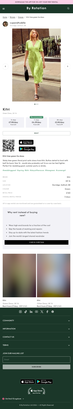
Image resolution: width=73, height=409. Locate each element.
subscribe (36, 367)
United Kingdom (13, 398)
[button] (36, 321)
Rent (36, 133)
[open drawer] (3, 9)
